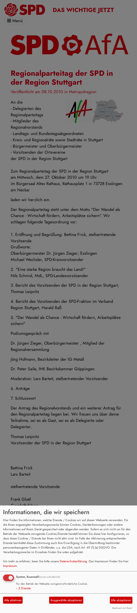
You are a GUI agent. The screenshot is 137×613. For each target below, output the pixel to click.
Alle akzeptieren (121, 600)
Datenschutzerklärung (73, 561)
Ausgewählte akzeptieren (66, 600)
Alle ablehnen (13, 600)
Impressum (10, 566)
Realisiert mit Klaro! (122, 608)
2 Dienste (23, 588)
